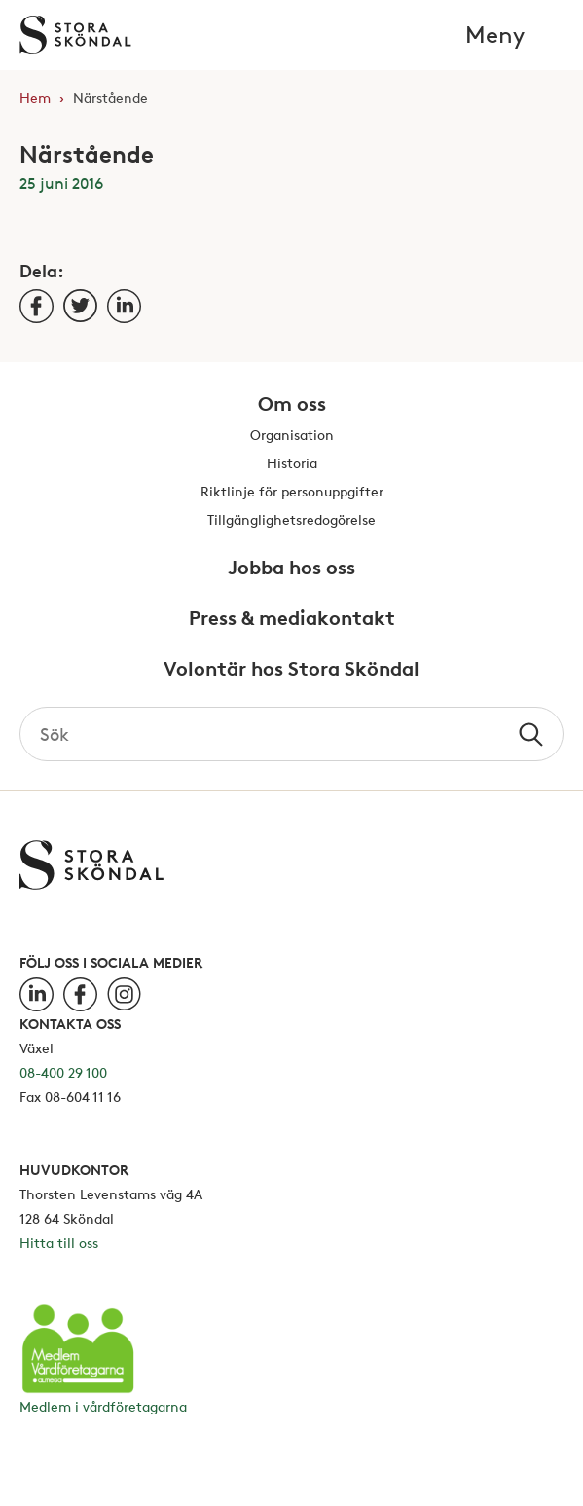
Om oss (292, 405)
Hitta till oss (58, 1242)
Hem (35, 98)
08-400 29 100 (63, 1072)
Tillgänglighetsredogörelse (291, 520)
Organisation (292, 435)
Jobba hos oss (291, 568)
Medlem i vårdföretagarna (103, 1406)
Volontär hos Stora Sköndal (291, 669)
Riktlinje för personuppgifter (291, 492)
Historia (292, 464)
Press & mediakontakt (292, 619)
